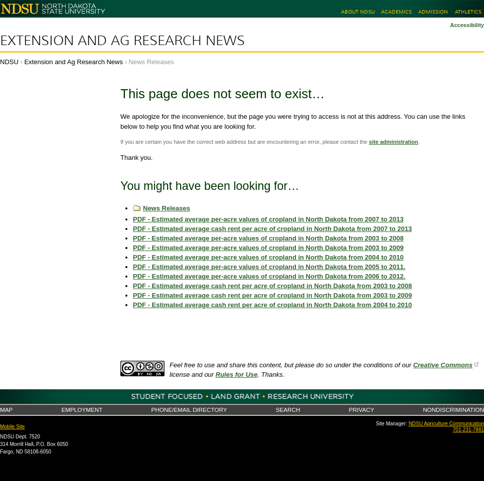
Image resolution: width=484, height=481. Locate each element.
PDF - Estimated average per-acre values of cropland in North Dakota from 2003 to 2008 (268, 238)
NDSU (9, 62)
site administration (393, 142)
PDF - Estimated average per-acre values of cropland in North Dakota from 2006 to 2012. (269, 276)
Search (288, 409)
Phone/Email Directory (189, 409)
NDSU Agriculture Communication (446, 423)
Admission (433, 12)
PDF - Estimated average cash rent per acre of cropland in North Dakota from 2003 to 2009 (272, 295)
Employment (81, 409)
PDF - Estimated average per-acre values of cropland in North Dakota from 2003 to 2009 (268, 248)
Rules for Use (237, 374)
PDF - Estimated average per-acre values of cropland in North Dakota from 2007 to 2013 (268, 219)
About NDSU (358, 12)
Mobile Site (12, 426)
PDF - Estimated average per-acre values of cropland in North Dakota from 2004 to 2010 (268, 257)
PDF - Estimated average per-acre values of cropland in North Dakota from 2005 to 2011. (269, 267)
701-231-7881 (468, 429)
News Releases (166, 208)
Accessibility (467, 25)
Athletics (468, 12)
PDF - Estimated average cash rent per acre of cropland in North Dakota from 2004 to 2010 (272, 305)
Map (6, 409)
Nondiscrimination (453, 409)
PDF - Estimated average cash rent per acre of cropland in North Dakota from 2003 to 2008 (272, 286)
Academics (396, 12)
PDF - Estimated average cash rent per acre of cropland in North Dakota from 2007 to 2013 (272, 228)
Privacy (361, 409)
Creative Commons (442, 365)
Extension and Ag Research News (122, 41)
